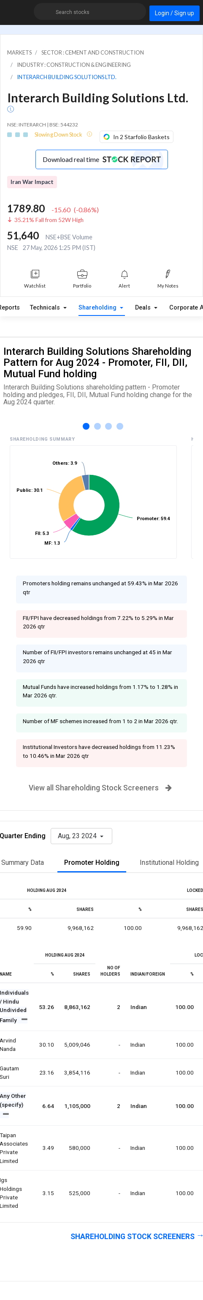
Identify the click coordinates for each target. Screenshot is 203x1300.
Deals (143, 307)
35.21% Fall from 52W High (49, 220)
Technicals (46, 307)
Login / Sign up (174, 13)
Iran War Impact (32, 181)
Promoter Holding (91, 862)
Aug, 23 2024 (78, 836)
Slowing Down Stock (59, 134)
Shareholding (98, 307)
